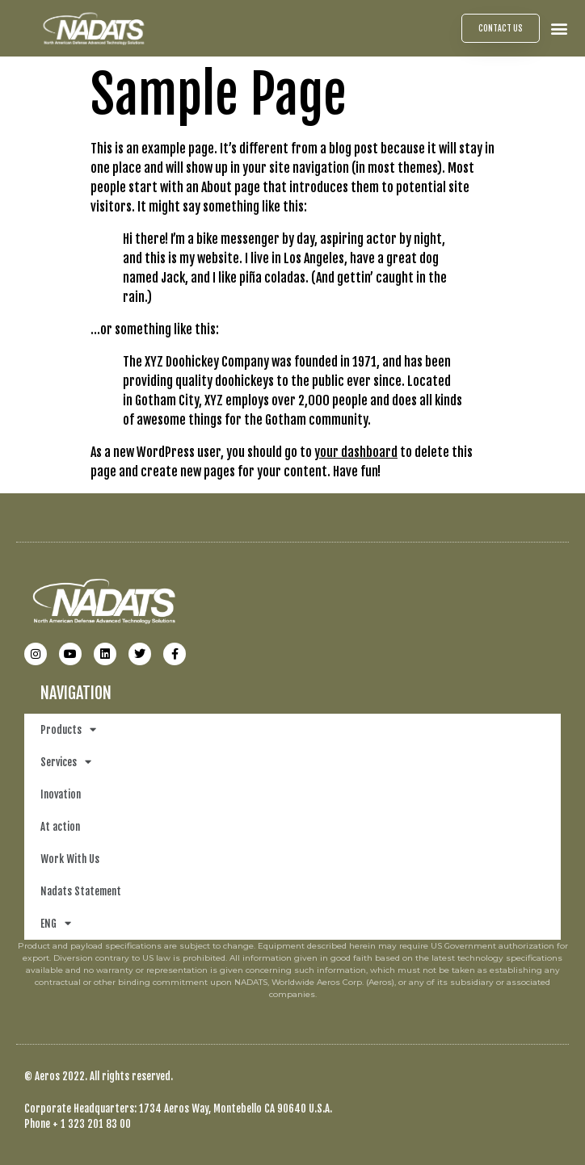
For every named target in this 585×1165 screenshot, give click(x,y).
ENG (55, 923)
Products (68, 729)
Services (65, 761)
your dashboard (356, 452)
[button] (559, 28)
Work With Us (69, 859)
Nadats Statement (80, 891)
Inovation (60, 794)
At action (60, 826)
